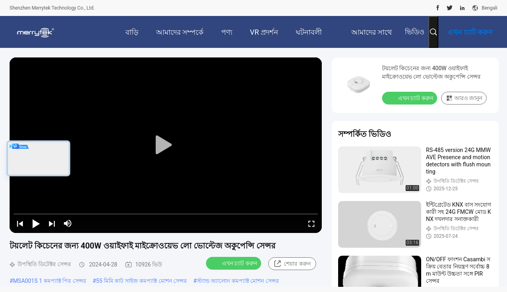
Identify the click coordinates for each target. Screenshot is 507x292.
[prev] (20, 223)
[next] (52, 223)
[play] (166, 145)
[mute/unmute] (68, 223)
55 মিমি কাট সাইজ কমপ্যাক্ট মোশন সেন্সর (141, 281)
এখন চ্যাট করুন (234, 263)
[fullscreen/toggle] (311, 223)
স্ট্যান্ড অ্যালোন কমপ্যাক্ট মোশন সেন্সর (238, 281)
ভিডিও (414, 32)
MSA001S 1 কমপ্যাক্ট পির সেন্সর (49, 281)
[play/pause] (36, 223)
